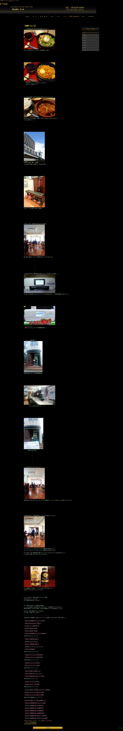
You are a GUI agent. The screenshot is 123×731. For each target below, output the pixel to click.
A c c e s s (65, 16)
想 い (35, 16)
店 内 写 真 (43, 16)
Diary (39, 720)
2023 (85, 42)
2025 (85, 38)
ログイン (121, 728)
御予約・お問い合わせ (74, 16)
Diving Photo (91, 16)
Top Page (27, 16)
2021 (85, 47)
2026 (85, 35)
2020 (85, 49)
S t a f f (51, 16)
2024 (85, 40)
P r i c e (58, 16)
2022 (85, 45)
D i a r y (83, 16)
